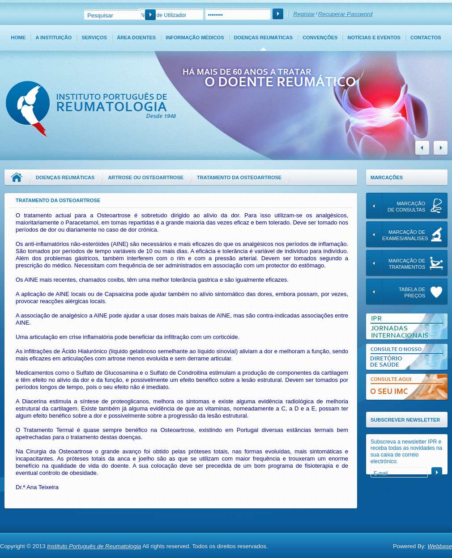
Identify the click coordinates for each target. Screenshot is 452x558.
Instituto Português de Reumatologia (94, 546)
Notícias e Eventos (374, 37)
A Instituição (53, 37)
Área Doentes (136, 37)
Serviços (94, 37)
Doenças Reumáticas (263, 37)
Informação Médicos (195, 37)
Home (18, 37)
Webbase (439, 546)
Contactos (425, 37)
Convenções (320, 37)
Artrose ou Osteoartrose (145, 177)
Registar (304, 14)
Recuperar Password (345, 14)
